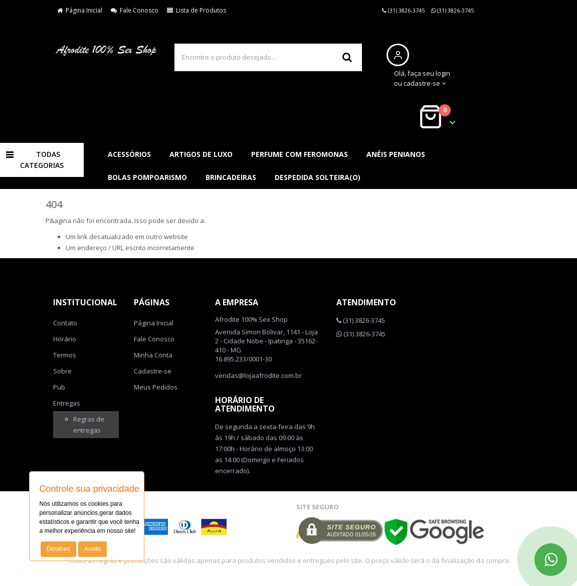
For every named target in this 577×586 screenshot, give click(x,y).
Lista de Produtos (196, 10)
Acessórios (129, 154)
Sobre (62, 370)
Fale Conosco (134, 10)
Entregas (66, 403)
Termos (64, 354)
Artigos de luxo (201, 154)
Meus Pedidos (155, 387)
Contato (65, 322)
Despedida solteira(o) (317, 177)
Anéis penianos (395, 154)
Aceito (92, 548)
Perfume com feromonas (299, 154)
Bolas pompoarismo (147, 177)
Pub (59, 387)
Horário (64, 338)
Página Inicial (79, 10)
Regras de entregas (88, 425)
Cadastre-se (152, 370)
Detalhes (58, 548)
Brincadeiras (231, 177)
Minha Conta (153, 354)
